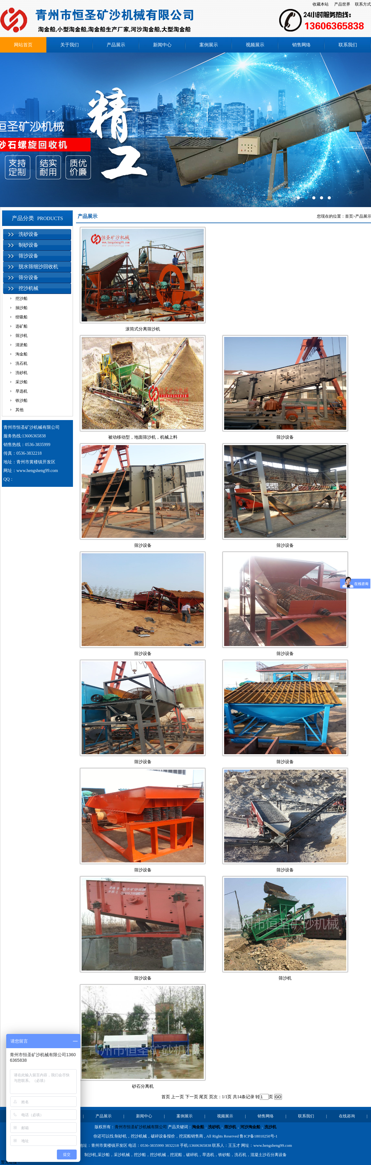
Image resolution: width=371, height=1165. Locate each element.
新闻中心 (162, 44)
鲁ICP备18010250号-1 (258, 1136)
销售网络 (301, 44)
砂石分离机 (143, 1086)
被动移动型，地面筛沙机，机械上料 (142, 437)
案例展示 (208, 44)
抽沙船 (21, 307)
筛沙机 (21, 335)
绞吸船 (21, 317)
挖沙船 (21, 298)
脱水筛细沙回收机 (38, 266)
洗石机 (21, 363)
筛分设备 (28, 277)
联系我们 (348, 44)
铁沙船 (21, 400)
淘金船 (21, 354)
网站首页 (23, 44)
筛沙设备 (28, 255)
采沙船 (21, 382)
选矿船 (21, 326)
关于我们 (69, 44)
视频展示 (255, 44)
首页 (349, 216)
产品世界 (342, 4)
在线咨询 (347, 1116)
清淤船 (21, 344)
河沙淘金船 (250, 1127)
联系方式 (363, 4)
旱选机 (21, 391)
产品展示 (116, 44)
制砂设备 (28, 245)
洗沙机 (270, 1127)
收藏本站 (321, 4)
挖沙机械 (28, 288)
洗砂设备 (28, 234)
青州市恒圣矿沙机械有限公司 (141, 1127)
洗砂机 (21, 372)
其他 (19, 409)
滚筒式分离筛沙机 (143, 329)
